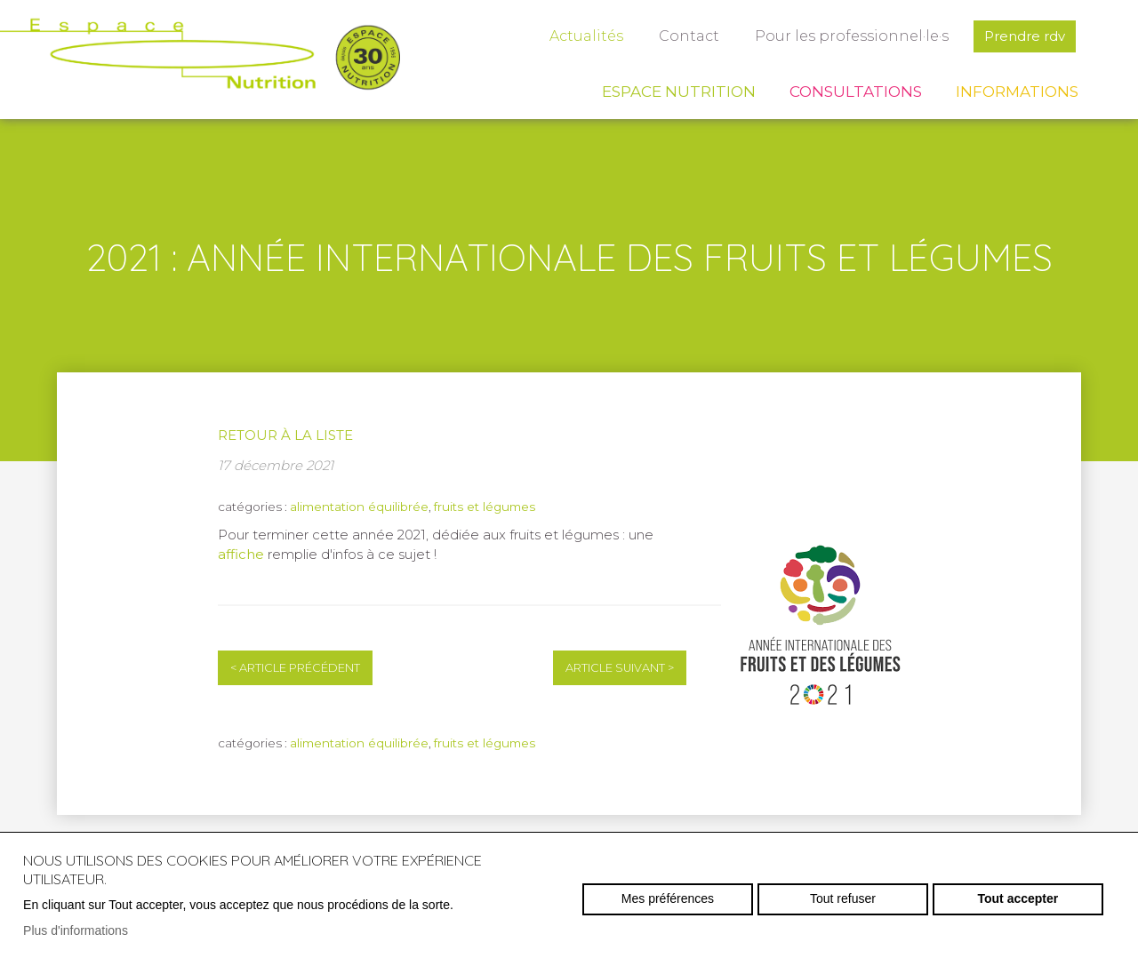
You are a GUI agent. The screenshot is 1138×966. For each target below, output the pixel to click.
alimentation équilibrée (359, 506)
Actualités (586, 36)
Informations (1017, 91)
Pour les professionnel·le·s (852, 36)
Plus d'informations (75, 930)
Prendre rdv (1024, 36)
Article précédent (295, 668)
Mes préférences (667, 898)
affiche (241, 554)
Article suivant (619, 668)
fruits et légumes (484, 506)
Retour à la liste (285, 435)
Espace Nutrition (679, 91)
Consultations (855, 91)
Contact (689, 36)
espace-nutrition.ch (200, 58)
